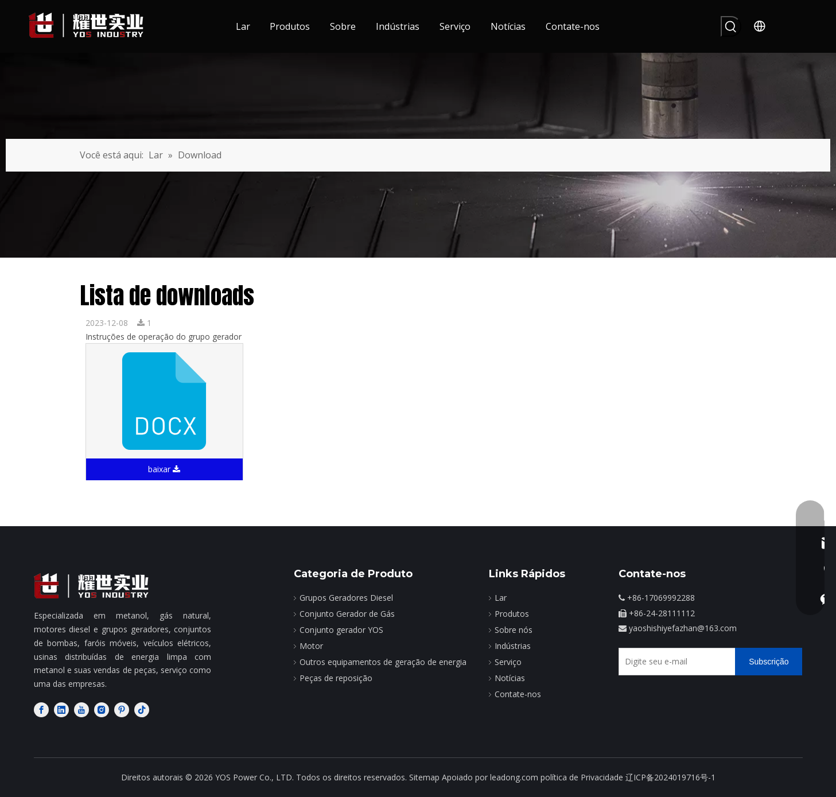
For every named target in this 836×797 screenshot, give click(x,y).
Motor (311, 645)
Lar (501, 597)
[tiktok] (141, 709)
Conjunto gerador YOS (341, 629)
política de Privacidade (582, 777)
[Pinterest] (121, 709)
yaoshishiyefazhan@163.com (683, 628)
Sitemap (424, 777)
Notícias (510, 677)
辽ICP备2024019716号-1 (670, 777)
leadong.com (514, 777)
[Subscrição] (768, 661)
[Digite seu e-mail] (674, 661)
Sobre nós (513, 629)
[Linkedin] (61, 709)
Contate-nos (518, 694)
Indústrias (513, 645)
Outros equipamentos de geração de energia (383, 661)
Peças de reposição (336, 677)
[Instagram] (101, 709)
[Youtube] (81, 709)
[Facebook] (41, 709)
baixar (164, 469)
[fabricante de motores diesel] (91, 586)
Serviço (508, 661)
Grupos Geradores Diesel (346, 597)
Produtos (512, 613)
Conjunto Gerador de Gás (347, 613)
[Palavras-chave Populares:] (731, 26)
